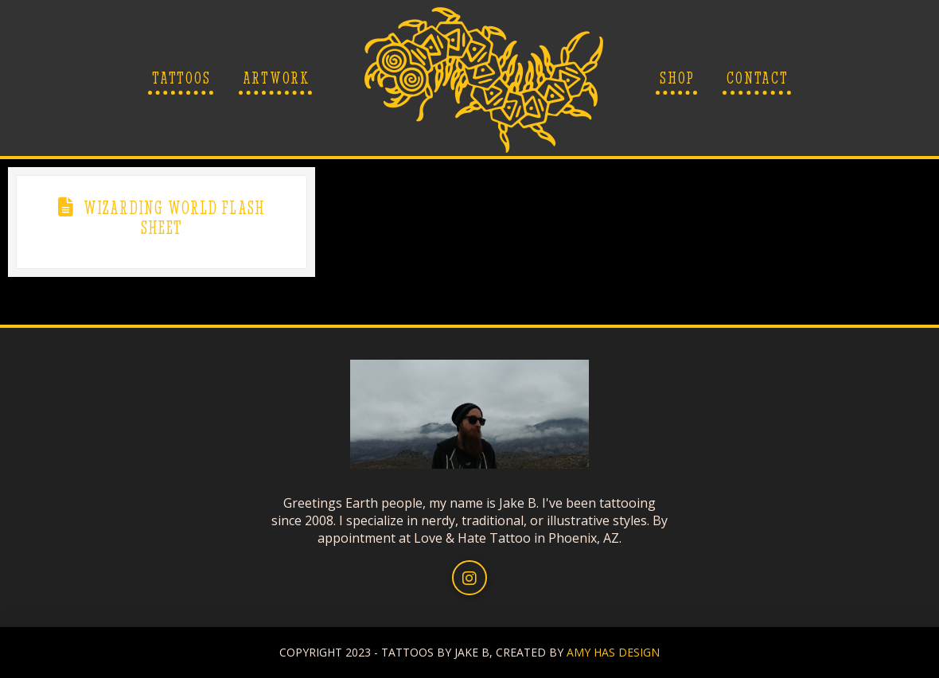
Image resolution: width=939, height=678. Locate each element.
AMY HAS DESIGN (613, 652)
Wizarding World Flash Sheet (175, 218)
